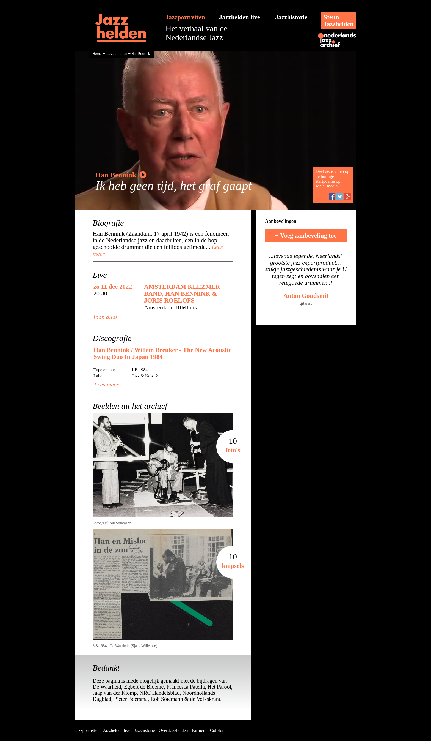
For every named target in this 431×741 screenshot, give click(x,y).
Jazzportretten (185, 17)
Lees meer (106, 384)
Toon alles (105, 317)
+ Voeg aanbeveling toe (306, 235)
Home (97, 54)
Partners (199, 730)
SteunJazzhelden (338, 21)
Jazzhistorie (291, 17)
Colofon (217, 730)
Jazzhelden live (239, 17)
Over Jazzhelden (173, 730)
